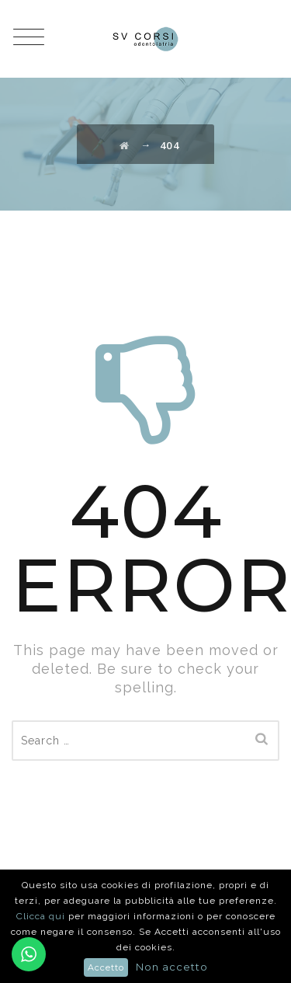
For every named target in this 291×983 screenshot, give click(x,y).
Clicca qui (42, 916)
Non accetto (172, 966)
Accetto (106, 967)
